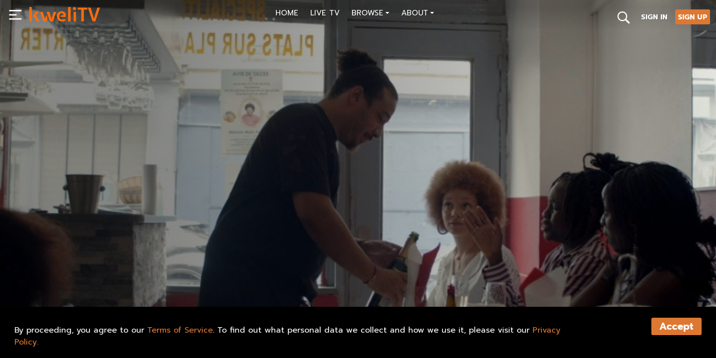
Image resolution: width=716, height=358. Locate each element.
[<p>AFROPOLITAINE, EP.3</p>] (192, 254)
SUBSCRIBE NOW (64, 276)
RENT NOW (128, 276)
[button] (370, 14)
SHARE (176, 276)
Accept (676, 326)
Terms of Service (180, 330)
